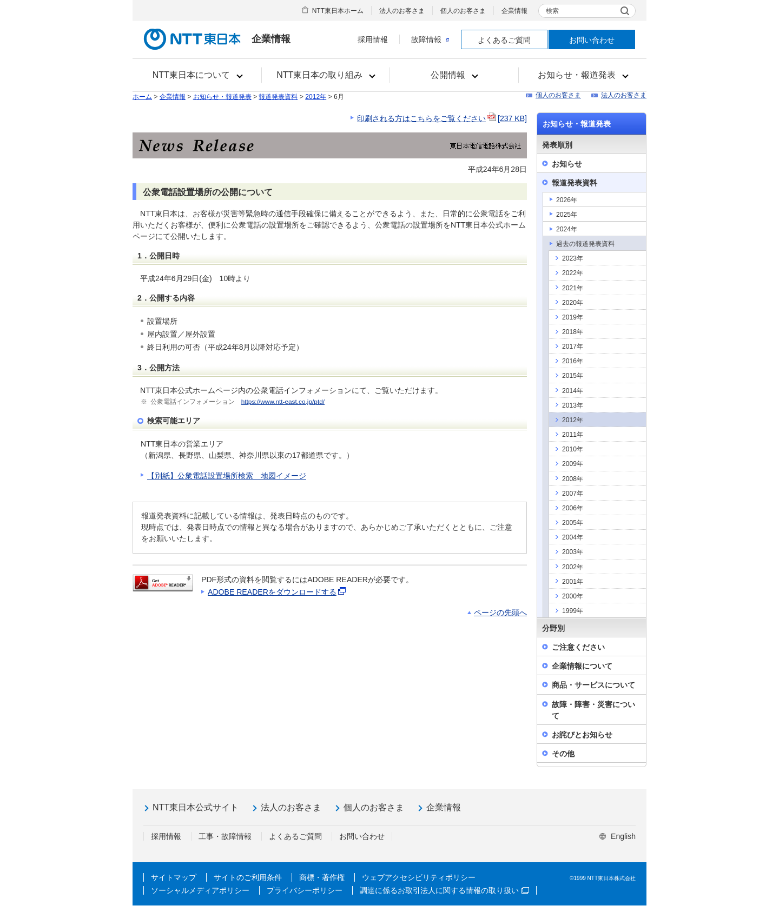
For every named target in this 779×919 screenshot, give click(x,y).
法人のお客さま (402, 11)
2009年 (572, 464)
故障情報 (430, 39)
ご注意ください (578, 647)
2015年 (572, 375)
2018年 (572, 332)
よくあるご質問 (504, 40)
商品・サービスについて (593, 685)
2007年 (572, 493)
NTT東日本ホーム (338, 11)
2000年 (572, 596)
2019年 (572, 317)
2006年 (572, 508)
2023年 (572, 258)
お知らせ (567, 163)
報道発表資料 (278, 97)
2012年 (315, 97)
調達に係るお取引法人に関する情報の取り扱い (444, 890)
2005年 (572, 523)
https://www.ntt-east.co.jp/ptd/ (283, 401)
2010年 (572, 449)
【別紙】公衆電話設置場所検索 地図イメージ (226, 475)
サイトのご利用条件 (248, 877)
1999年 (572, 611)
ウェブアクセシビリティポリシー (419, 877)
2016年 (572, 361)
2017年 (572, 346)
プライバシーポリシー (304, 890)
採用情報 (373, 39)
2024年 (566, 229)
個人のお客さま (463, 11)
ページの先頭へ (500, 612)
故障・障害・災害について (593, 710)
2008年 (572, 479)
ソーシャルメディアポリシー (200, 890)
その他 (563, 753)
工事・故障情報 (225, 836)
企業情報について (582, 666)
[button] (197, 75)
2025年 (566, 214)
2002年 (572, 567)
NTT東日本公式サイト (196, 807)
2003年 (572, 552)
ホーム (142, 97)
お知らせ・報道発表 (222, 97)
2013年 (572, 405)
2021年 (572, 288)
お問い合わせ (592, 40)
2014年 (572, 391)
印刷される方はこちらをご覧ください (442, 118)
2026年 (566, 200)
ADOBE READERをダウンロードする (277, 592)
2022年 (572, 273)
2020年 (572, 303)
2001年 (572, 581)
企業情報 (514, 11)
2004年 (572, 537)
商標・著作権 (322, 877)
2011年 (572, 434)
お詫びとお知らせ (582, 734)
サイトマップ (173, 877)
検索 (552, 11)
